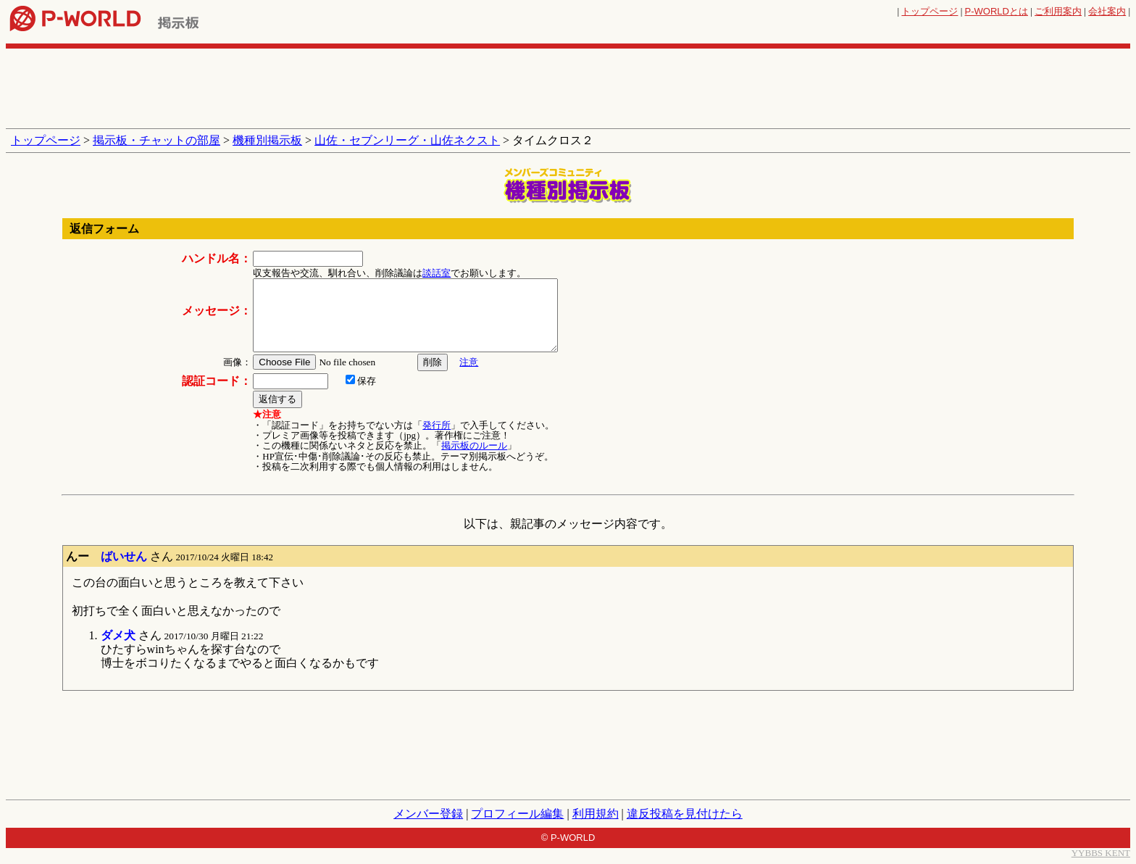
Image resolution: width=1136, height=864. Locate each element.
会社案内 (1107, 11)
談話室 (436, 272)
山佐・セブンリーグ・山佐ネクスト (407, 140)
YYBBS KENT (1101, 852)
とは (996, 11)
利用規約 (595, 813)
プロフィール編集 (517, 813)
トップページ (929, 11)
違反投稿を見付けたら (685, 813)
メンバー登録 (428, 813)
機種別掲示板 (267, 140)
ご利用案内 (1058, 11)
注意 (468, 362)
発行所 (436, 425)
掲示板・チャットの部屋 (156, 140)
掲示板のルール (474, 445)
